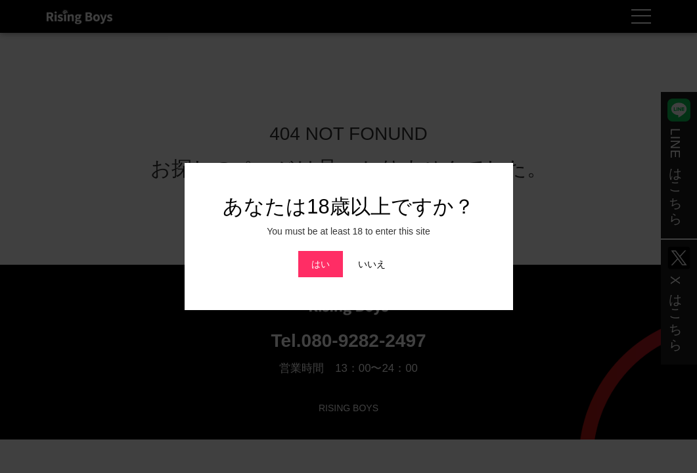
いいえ (372, 264)
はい (320, 264)
